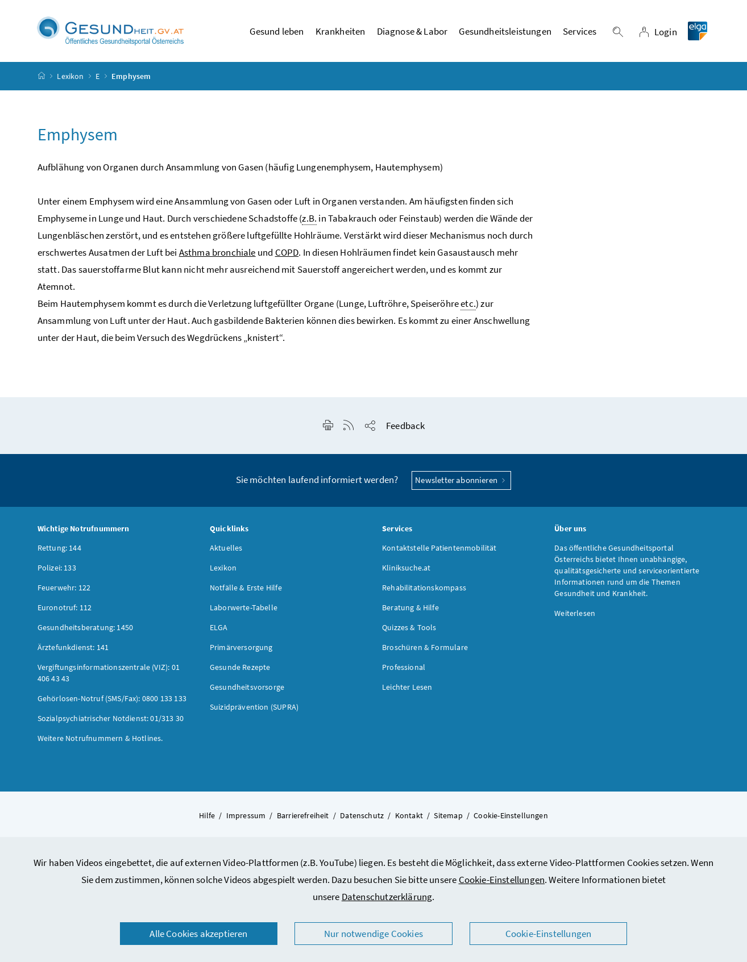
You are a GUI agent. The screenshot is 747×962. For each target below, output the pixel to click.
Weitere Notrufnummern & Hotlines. (100, 738)
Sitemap (448, 815)
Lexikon (70, 76)
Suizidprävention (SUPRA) (254, 707)
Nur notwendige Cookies (373, 933)
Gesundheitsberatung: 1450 (85, 627)
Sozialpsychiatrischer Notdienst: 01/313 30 (111, 718)
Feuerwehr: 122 (64, 587)
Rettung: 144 (59, 548)
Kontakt (409, 815)
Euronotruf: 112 (65, 607)
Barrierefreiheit (303, 815)
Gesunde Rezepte (240, 667)
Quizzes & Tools (409, 627)
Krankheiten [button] (341, 31)
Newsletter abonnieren (461, 480)
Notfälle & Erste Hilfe (246, 587)
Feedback (405, 426)
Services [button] (579, 31)
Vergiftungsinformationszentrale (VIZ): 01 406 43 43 (109, 673)
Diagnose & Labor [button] (412, 31)
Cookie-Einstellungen (502, 879)
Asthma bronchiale (217, 253)
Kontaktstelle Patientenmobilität (439, 548)
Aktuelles (226, 548)
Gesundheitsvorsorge (247, 687)
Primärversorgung (241, 647)
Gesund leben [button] (277, 31)
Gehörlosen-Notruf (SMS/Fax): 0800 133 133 (112, 698)
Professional (403, 667)
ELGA (219, 627)
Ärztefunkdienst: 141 (73, 647)
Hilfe (207, 815)
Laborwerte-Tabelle (243, 607)
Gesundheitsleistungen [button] (505, 31)
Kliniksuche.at (406, 568)
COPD (287, 253)
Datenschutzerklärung (387, 896)
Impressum (246, 815)
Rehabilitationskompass (424, 587)
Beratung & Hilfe (410, 607)
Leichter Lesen (407, 687)
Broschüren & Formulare (425, 647)
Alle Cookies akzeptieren (198, 933)
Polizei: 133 (57, 568)
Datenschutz (362, 815)
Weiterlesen (574, 613)
